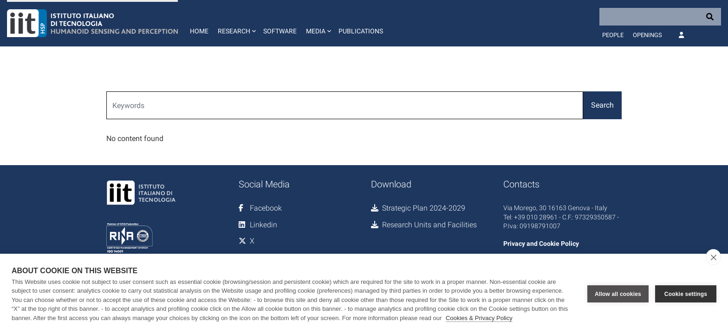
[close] (713, 257)
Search (602, 105)
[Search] (660, 17)
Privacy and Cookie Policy (541, 243)
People (613, 35)
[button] (236, 23)
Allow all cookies (618, 293)
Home (199, 31)
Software (280, 31)
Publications (360, 31)
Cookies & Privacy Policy (479, 318)
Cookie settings (685, 293)
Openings (647, 35)
